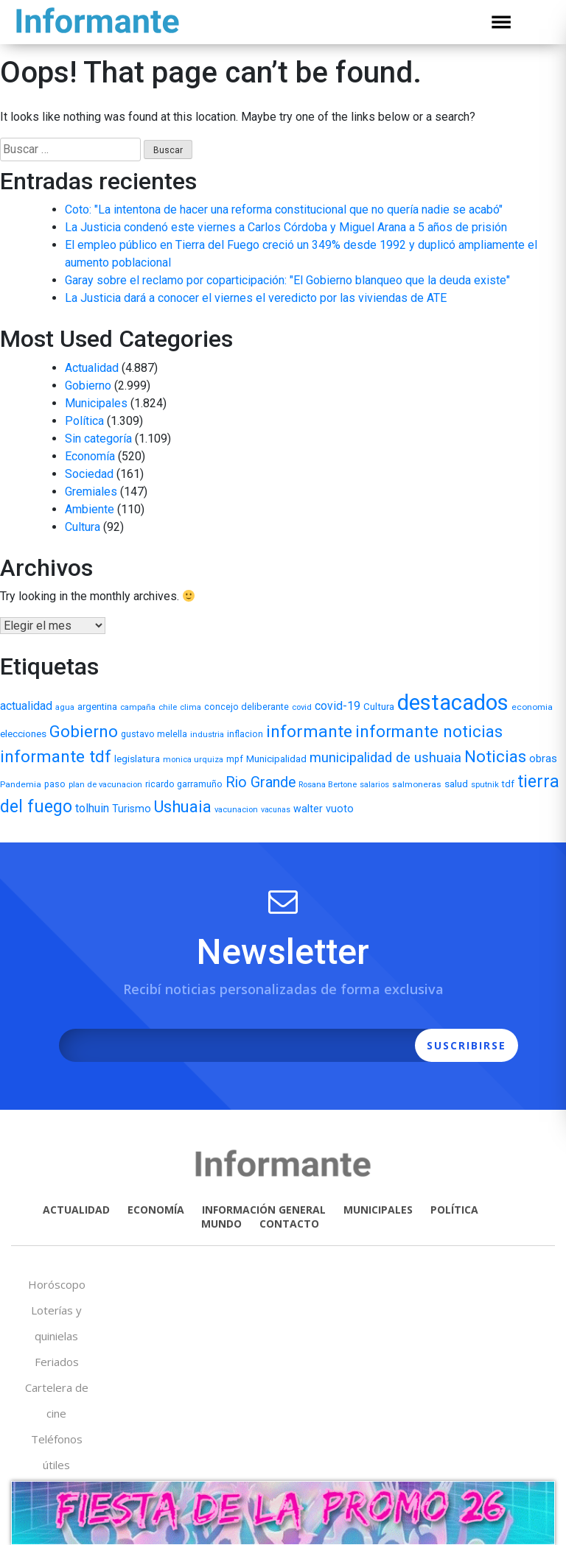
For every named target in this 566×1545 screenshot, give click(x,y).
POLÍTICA (454, 1210)
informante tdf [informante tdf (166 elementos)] (55, 757)
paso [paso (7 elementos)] (55, 784)
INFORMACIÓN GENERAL (264, 1210)
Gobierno (88, 386)
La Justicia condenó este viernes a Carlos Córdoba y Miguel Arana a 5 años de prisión (286, 227)
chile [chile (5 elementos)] (167, 707)
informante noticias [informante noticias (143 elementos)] (429, 731)
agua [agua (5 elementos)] (64, 707)
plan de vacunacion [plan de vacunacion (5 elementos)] (105, 784)
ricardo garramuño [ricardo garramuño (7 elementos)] (184, 784)
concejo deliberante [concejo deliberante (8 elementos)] (246, 706)
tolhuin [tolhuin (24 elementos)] (92, 808)
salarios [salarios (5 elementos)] (374, 784)
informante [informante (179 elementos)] (309, 732)
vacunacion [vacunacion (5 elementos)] (236, 809)
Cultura (82, 527)
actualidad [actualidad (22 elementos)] (26, 706)
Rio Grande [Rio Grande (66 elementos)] (261, 782)
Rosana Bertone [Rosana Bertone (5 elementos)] (327, 784)
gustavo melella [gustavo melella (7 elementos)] (154, 734)
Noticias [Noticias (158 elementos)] (495, 756)
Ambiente (89, 509)
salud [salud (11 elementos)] (456, 783)
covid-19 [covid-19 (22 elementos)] (337, 706)
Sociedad (89, 474)
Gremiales (91, 492)
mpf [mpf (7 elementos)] (234, 759)
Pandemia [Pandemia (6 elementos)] (20, 784)
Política (84, 421)
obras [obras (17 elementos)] (543, 758)
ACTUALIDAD (76, 1210)
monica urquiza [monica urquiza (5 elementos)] (193, 759)
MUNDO (221, 1224)
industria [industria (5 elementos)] (207, 734)
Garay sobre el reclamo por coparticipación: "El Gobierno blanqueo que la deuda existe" (287, 280)
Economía (90, 456)
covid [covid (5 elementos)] (302, 707)
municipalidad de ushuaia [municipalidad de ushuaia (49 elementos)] (385, 758)
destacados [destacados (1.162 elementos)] (453, 702)
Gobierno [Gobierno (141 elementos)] (83, 731)
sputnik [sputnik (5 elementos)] (485, 784)
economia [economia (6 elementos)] (532, 707)
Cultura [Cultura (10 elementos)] (378, 706)
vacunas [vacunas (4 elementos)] (275, 809)
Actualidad (92, 368)
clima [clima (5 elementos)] (190, 707)
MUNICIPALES (378, 1210)
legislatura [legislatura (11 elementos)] (137, 758)
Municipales (96, 403)
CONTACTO (289, 1224)
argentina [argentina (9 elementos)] (97, 706)
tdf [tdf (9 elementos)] (508, 783)
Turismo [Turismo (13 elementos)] (131, 808)
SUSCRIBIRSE (466, 1045)
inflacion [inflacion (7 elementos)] (245, 734)
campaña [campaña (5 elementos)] (138, 707)
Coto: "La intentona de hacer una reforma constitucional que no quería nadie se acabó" (284, 210)
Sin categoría (98, 439)
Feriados (57, 1361)
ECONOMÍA (155, 1210)
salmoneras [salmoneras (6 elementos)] (416, 784)
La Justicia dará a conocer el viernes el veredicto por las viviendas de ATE (256, 298)
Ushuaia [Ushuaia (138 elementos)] (183, 807)
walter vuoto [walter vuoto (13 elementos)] (323, 808)
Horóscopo (56, 1284)
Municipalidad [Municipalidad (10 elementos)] (276, 758)
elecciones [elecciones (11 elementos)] (23, 733)
